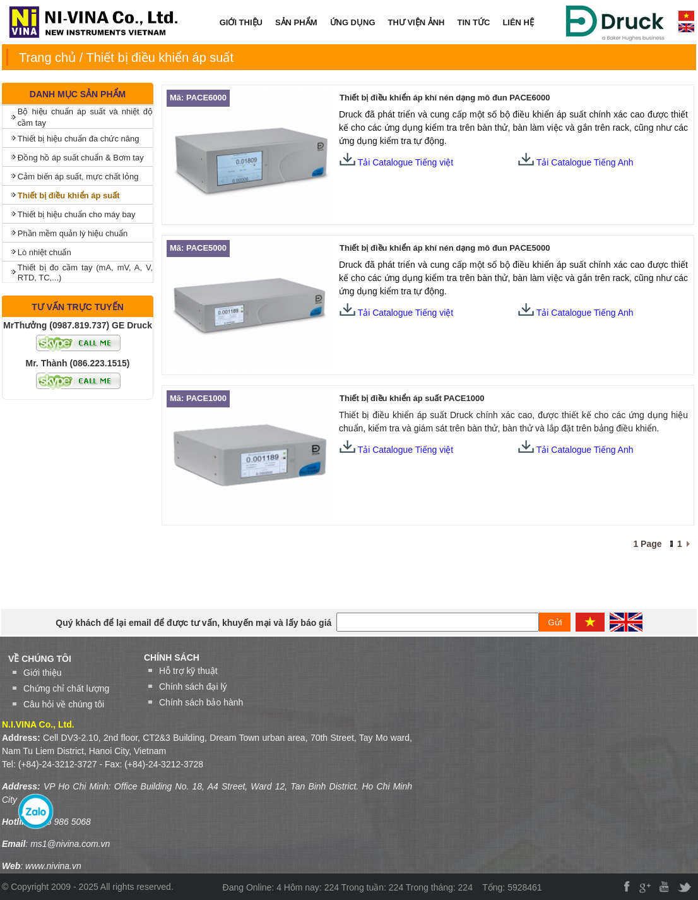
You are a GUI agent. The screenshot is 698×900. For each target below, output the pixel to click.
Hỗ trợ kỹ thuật (188, 671)
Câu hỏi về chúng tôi (63, 704)
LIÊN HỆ (518, 22)
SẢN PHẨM (296, 22)
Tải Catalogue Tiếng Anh (585, 162)
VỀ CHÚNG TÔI (39, 659)
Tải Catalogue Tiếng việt (396, 162)
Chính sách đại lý (193, 686)
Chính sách (171, 657)
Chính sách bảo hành (201, 702)
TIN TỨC (474, 22)
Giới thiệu (42, 673)
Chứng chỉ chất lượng (66, 688)
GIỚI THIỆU (241, 22)
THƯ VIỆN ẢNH (416, 22)
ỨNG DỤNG (353, 22)
